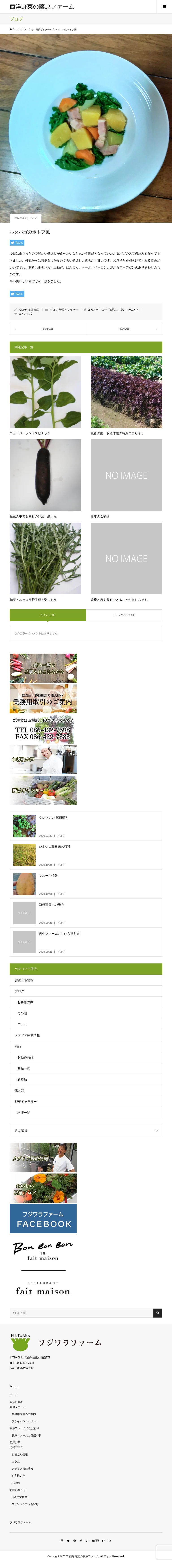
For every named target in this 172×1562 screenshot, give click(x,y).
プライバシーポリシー (25, 1421)
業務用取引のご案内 (24, 1414)
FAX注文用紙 (20, 1497)
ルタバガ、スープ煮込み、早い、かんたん (113, 309)
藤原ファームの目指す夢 (26, 1435)
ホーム (14, 1395)
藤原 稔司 (33, 309)
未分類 (19, 1090)
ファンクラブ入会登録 (25, 1504)
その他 (22, 1013)
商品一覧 (23, 1068)
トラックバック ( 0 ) (124, 615)
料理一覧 (23, 1112)
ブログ (33, 218)
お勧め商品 (25, 1057)
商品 (18, 1046)
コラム (22, 1024)
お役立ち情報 (24, 980)
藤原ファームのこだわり (24, 1428)
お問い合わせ (18, 1490)
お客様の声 (25, 1002)
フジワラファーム (20, 1522)
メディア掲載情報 (27, 1035)
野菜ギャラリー (68, 309)
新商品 (22, 1079)
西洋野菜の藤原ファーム (42, 6)
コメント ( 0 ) (47, 615)
